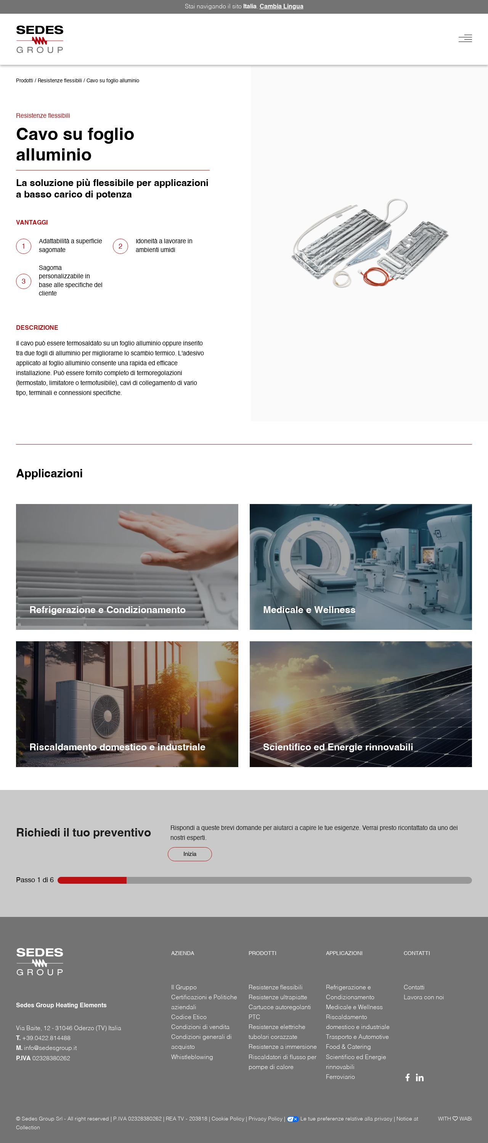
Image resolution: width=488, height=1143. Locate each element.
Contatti (414, 988)
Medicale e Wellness (354, 1008)
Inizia (189, 854)
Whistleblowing (192, 1058)
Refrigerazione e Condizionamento (350, 993)
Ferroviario (340, 1077)
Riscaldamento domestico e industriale (358, 1023)
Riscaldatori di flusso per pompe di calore (282, 1063)
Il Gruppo (184, 988)
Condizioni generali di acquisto (201, 1042)
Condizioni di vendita (200, 1027)
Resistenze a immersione (283, 1047)
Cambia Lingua (281, 7)
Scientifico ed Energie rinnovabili (356, 1063)
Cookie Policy (228, 1119)
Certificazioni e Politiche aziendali (204, 1003)
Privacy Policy (266, 1119)
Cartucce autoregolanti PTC (280, 1013)
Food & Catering (348, 1047)
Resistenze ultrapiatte (278, 998)
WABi (465, 1119)
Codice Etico (189, 1018)
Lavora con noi (424, 998)
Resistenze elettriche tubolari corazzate (277, 1032)
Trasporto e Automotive (357, 1037)
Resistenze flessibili (60, 81)
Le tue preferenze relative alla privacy (339, 1119)
